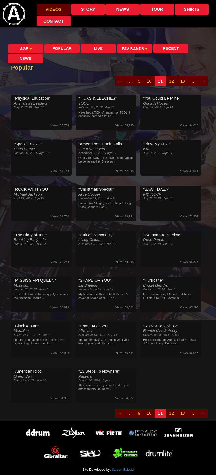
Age (26, 48)
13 (182, 81)
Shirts (191, 9)
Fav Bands (135, 48)
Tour (157, 9)
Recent (171, 48)
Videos (54, 9)
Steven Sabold (123, 470)
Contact (53, 21)
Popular (61, 48)
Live (98, 48)
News (122, 9)
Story (88, 9)
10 (149, 81)
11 (160, 81)
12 (171, 81)
